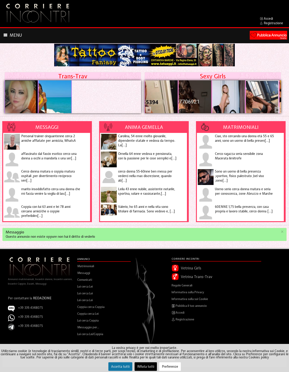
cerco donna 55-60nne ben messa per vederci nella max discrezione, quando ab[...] (145, 175)
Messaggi (46, 127)
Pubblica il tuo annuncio (189, 306)
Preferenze (170, 367)
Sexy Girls (213, 76)
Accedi (178, 313)
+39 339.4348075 (30, 317)
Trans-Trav (72, 76)
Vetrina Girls (191, 268)
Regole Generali (182, 285)
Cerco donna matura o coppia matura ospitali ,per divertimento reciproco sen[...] (48, 175)
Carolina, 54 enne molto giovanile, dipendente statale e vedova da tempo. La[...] (146, 140)
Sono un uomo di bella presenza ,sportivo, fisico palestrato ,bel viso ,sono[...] (239, 175)
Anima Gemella (144, 127)
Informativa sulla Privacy (188, 292)
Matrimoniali (241, 127)
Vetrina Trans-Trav (196, 276)
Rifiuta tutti (145, 367)
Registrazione (183, 319)
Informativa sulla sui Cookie (190, 299)
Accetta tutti (120, 367)
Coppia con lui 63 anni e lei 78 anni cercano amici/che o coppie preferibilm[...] (45, 211)
